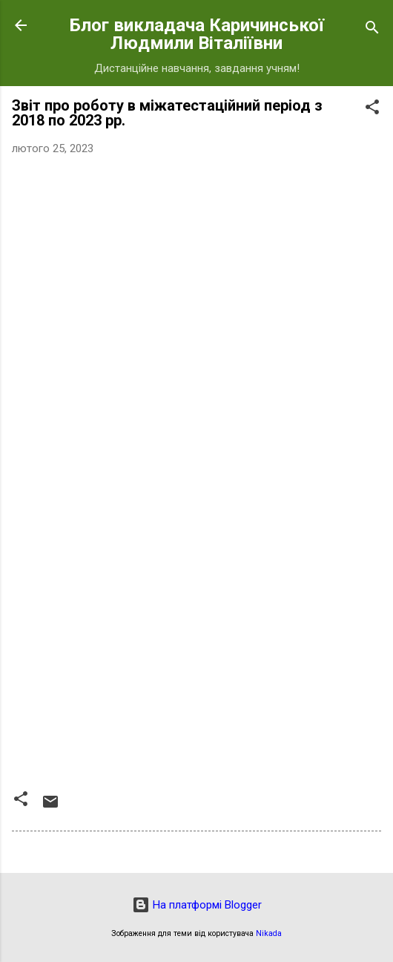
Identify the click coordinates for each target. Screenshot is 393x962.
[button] (372, 109)
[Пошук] (372, 30)
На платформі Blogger (197, 905)
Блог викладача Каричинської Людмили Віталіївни (197, 34)
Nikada (269, 933)
